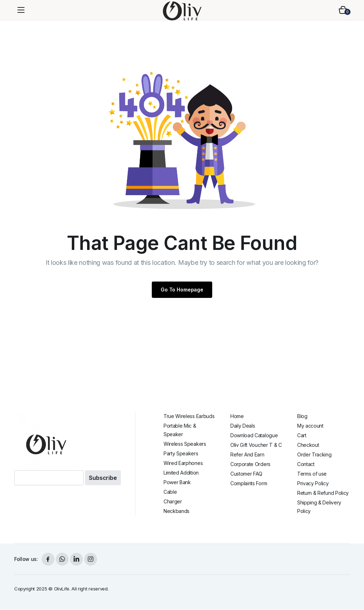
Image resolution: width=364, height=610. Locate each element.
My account (310, 426)
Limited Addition (181, 473)
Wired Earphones (183, 463)
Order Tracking (314, 454)
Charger (173, 501)
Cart (301, 435)
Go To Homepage (182, 290)
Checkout (308, 445)
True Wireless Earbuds (189, 416)
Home (237, 416)
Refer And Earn (247, 454)
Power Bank (177, 482)
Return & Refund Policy (323, 493)
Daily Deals (242, 426)
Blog (302, 416)
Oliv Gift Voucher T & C (256, 445)
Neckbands (176, 511)
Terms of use (312, 474)
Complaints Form (248, 483)
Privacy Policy (313, 483)
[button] (343, 10)
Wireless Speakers (185, 444)
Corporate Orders (250, 464)
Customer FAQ (246, 474)
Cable (170, 492)
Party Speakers (181, 453)
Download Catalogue (254, 435)
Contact (306, 464)
